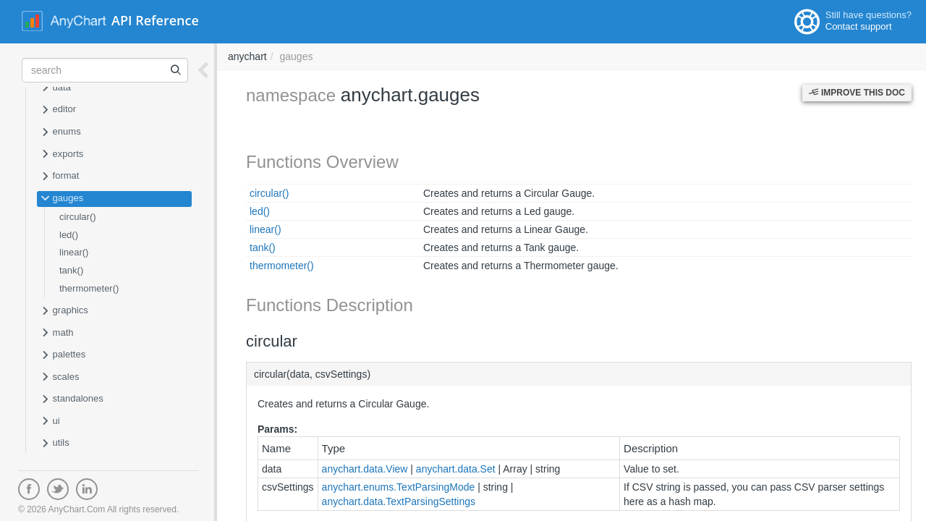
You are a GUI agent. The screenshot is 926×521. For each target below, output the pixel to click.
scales (60, 377)
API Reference (155, 20)
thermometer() (89, 288)
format (60, 176)
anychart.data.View (365, 469)
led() (68, 234)
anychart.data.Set (456, 469)
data (56, 88)
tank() (71, 270)
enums (61, 132)
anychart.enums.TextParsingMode (398, 487)
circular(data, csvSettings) (312, 374)
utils (55, 443)
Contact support (858, 26)
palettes (63, 355)
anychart (247, 56)
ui (50, 421)
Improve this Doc (857, 93)
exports (62, 154)
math (57, 333)
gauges (62, 199)
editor (58, 110)
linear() (73, 252)
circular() (77, 216)
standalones (72, 399)
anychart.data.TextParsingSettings (398, 501)
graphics (64, 311)
